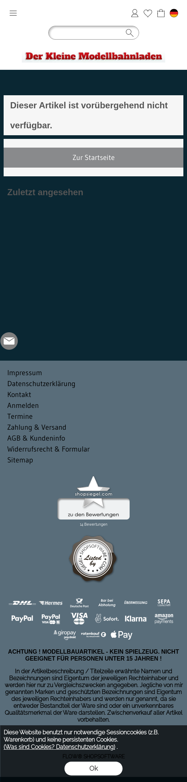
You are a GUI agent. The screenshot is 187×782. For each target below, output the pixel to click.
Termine (20, 416)
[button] (13, 13)
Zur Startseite (94, 157)
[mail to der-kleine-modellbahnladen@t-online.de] (9, 341)
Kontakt (19, 394)
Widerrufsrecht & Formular (48, 449)
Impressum (24, 372)
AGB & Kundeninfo (36, 438)
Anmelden (134, 13)
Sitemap (20, 460)
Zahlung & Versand (36, 427)
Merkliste (148, 13)
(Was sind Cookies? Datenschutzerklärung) (59, 746)
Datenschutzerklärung (41, 383)
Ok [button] (93, 768)
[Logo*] (93, 46)
